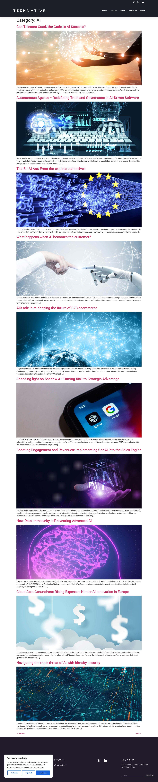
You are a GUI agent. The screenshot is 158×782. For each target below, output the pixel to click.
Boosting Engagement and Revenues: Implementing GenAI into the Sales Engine (78, 450)
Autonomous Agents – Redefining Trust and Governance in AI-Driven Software (77, 98)
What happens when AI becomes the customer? (53, 237)
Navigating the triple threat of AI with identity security (58, 663)
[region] (28, 766)
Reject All (28, 773)
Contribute (132, 11)
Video (122, 11)
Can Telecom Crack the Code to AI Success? (51, 27)
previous (20, 733)
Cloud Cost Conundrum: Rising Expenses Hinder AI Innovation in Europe (72, 592)
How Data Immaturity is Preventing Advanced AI (54, 521)
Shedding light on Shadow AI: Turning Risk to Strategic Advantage (67, 379)
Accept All (43, 773)
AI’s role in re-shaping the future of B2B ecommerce (56, 308)
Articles (113, 11)
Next (139, 733)
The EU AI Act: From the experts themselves (50, 169)
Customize (14, 773)
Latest (104, 11)
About (142, 11)
